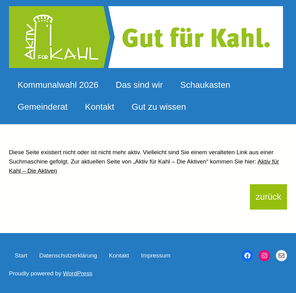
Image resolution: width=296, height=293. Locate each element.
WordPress (78, 273)
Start (21, 255)
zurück (268, 197)
